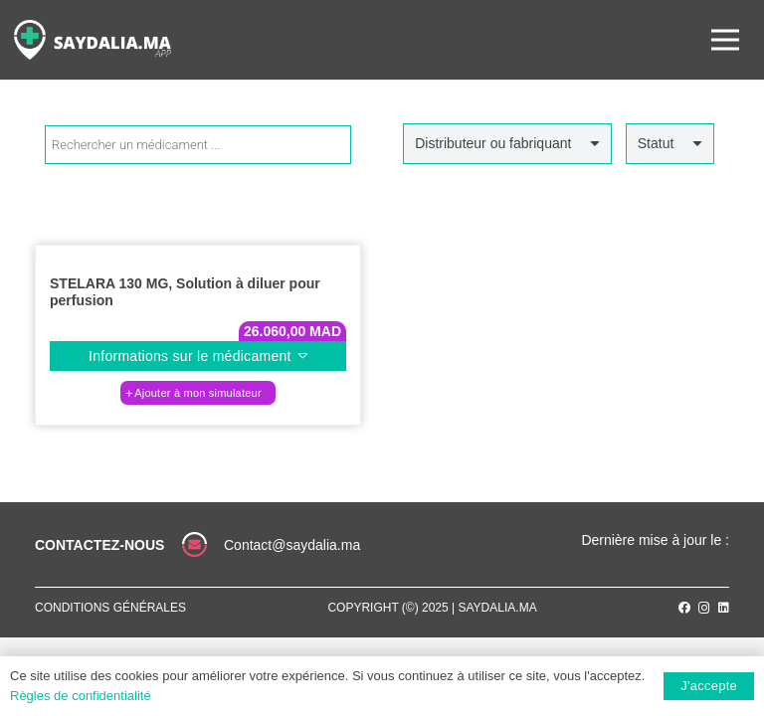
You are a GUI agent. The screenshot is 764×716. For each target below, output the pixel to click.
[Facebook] (684, 608)
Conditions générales (110, 608)
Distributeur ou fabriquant (493, 143)
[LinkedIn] (723, 608)
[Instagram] (704, 608)
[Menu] (725, 40)
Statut (656, 143)
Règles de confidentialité (80, 695)
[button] (198, 393)
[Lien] (92, 40)
